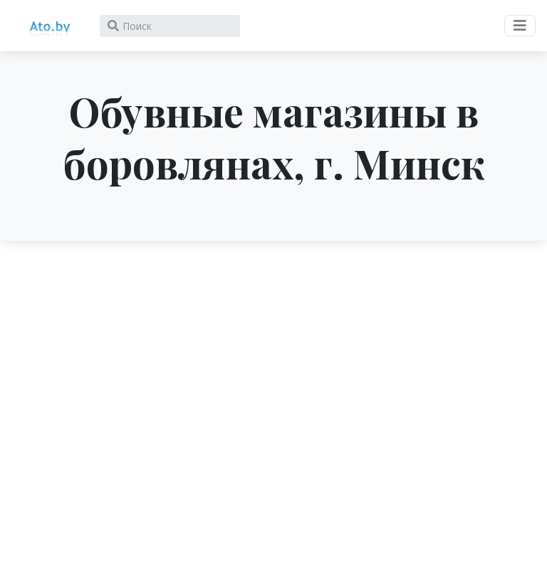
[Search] (170, 26)
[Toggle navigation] (520, 25)
